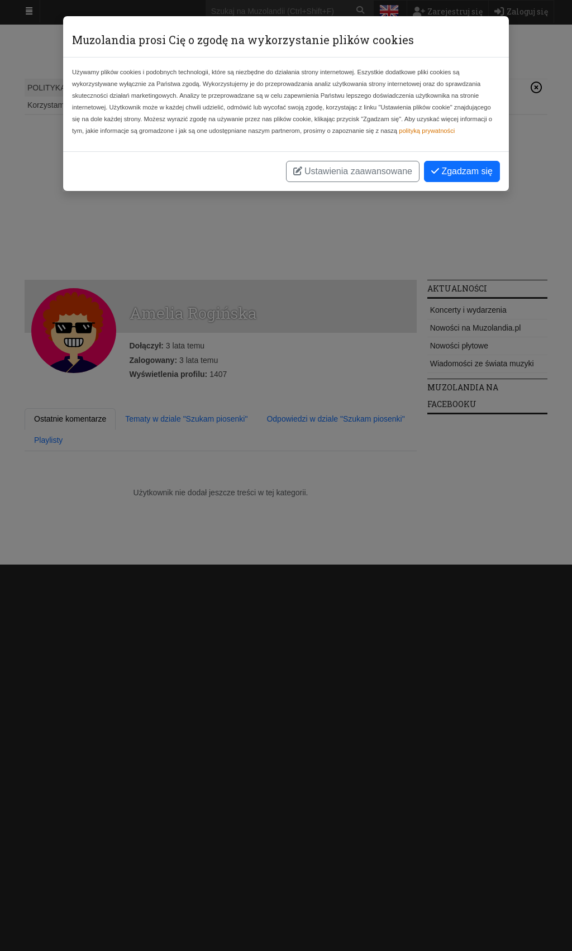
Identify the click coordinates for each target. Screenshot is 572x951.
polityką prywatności (427, 130)
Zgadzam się (462, 171)
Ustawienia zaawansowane (352, 171)
